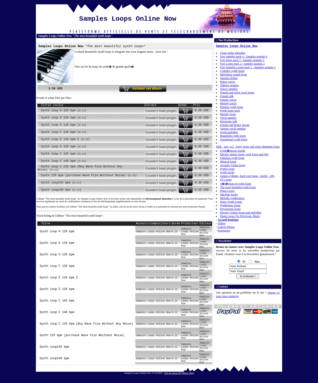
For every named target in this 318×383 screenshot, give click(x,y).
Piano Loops (227, 191)
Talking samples (229, 85)
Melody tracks (228, 103)
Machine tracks (229, 194)
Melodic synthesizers (232, 198)
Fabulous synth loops (232, 158)
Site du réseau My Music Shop (179, 373)
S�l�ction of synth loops (235, 183)
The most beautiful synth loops (238, 187)
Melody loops (228, 114)
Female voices (228, 99)
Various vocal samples (233, 128)
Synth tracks (227, 172)
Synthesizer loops (230, 205)
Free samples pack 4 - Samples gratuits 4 (243, 56)
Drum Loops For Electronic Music (240, 216)
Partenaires (224, 230)
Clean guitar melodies (232, 53)
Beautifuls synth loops (233, 136)
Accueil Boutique (228, 219)
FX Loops (226, 179)
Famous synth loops (231, 107)
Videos (222, 223)
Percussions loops (230, 209)
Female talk (227, 96)
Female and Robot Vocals (235, 125)
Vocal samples (228, 117)
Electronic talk (228, 121)
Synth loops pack (230, 110)
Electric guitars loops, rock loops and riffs (244, 154)
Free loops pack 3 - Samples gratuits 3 (242, 60)
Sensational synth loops (233, 139)
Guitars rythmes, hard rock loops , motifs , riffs (247, 176)
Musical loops (228, 161)
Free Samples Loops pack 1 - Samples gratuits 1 (248, 67)
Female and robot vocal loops (237, 92)
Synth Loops (227, 168)
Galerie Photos (226, 227)
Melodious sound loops (233, 74)
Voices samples (229, 89)
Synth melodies (229, 132)
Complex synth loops (232, 71)
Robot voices (227, 81)
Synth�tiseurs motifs (232, 150)
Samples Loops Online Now (237, 46)
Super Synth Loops (231, 201)
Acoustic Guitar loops (232, 165)
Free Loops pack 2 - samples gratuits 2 (242, 63)
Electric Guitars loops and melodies (240, 212)
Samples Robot (229, 78)
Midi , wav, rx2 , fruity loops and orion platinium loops (248, 146)
